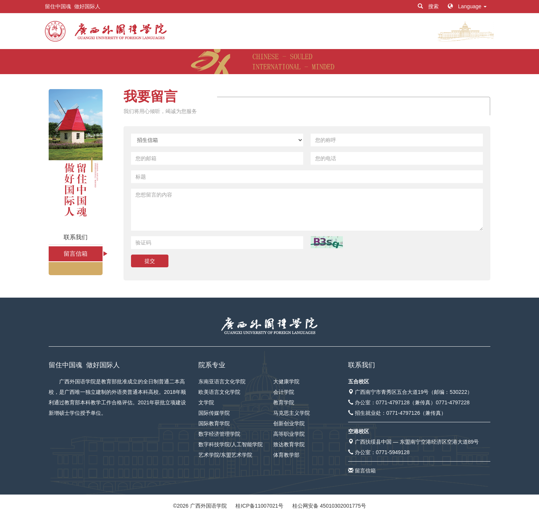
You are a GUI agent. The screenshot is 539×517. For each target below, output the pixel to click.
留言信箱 (76, 253)
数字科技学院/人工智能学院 (230, 444)
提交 (149, 261)
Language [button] (467, 6)
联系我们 (76, 237)
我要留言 (150, 96)
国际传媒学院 (214, 413)
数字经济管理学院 (219, 434)
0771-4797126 (403, 413)
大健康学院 (286, 381)
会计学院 (283, 392)
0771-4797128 (392, 402)
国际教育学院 (214, 423)
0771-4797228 (452, 402)
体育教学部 (286, 455)
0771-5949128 (392, 452)
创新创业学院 (289, 423)
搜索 (429, 6)
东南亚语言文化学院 (222, 381)
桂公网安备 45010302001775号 (329, 506)
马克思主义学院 (291, 413)
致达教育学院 (289, 444)
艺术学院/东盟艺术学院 (225, 455)
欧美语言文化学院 (219, 392)
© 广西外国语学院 (199, 506)
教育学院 (283, 402)
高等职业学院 (289, 434)
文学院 (206, 402)
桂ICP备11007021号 (259, 506)
